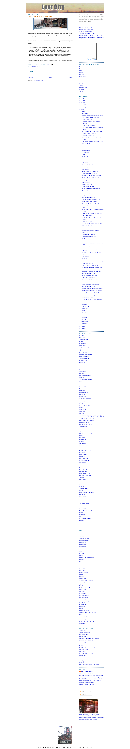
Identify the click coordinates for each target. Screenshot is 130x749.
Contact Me (81, 22)
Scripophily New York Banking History (87, 612)
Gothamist (81, 576)
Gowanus (81, 72)
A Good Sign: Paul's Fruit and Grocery (90, 284)
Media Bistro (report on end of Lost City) (88, 647)
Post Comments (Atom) (39, 80)
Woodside (81, 89)
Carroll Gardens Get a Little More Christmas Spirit (93, 261)
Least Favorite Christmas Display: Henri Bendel (92, 141)
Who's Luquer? (85, 232)
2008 (82, 111)
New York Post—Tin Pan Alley (86, 653)
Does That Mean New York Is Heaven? (90, 177)
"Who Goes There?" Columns (85, 31)
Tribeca (81, 85)
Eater (80, 561)
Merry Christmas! (86, 150)
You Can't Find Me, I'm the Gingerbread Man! (92, 223)
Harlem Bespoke (83, 582)
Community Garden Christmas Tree (89, 173)
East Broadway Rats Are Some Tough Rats (91, 271)
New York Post (82, 651)
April (83, 317)
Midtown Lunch (82, 589)
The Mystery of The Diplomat (88, 125)
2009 (82, 109)
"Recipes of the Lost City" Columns (87, 33)
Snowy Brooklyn (85, 169)
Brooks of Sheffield (87, 671)
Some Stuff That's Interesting (88, 197)
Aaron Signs (82, 532)
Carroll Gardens (37, 66)
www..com (91, 43)
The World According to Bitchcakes (87, 621)
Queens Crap (82, 606)
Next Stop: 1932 (85, 145)
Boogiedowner (82, 544)
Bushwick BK (82, 549)
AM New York (82, 630)
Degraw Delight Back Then (88, 186)
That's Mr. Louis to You (87, 158)
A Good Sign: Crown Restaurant (89, 225)
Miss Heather (82, 591)
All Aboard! (84, 238)
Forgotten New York (83, 572)
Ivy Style (81, 584)
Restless (81, 608)
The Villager (82, 661)
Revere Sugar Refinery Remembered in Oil (91, 175)
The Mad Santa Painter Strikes (88, 234)
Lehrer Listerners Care (87, 119)
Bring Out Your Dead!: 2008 (88, 195)
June (83, 312)
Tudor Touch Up (85, 152)
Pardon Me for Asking (84, 601)
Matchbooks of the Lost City (88, 135)
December (84, 113)
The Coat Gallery (85, 258)
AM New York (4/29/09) (84, 632)
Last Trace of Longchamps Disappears (90, 230)
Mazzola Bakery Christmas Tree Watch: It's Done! (93, 282)
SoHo (80, 82)
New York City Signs (84, 595)
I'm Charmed (85, 156)
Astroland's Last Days (84, 538)
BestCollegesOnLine (83, 634)
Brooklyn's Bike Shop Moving (88, 164)
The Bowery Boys (83, 616)
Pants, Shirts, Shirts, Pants (87, 263)
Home (50, 77)
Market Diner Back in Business (89, 133)
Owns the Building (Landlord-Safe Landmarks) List (90, 35)
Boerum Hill (82, 66)
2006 (82, 328)
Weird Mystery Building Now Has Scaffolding (92, 290)
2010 (82, 107)
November (84, 302)
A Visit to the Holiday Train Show (89, 247)
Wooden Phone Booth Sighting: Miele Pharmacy (92, 288)
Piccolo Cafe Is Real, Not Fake (88, 148)
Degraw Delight (85, 190)
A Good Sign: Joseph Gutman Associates (91, 188)
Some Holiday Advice (87, 215)
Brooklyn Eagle (82, 636)
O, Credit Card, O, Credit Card (88, 277)
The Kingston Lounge (84, 618)
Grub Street (81, 643)
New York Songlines (83, 597)
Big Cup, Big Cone (86, 182)
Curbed (80, 555)
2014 (82, 98)
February (84, 321)
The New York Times (84, 659)
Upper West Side (83, 87)
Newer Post (30, 77)
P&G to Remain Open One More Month (90, 117)
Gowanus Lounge (83, 578)
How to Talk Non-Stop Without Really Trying (92, 213)
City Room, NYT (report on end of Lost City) (89, 638)
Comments (83, 694)
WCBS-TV (81, 662)
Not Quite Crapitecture (87, 184)
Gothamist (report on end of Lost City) (87, 642)
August (84, 308)
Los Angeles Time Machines (85, 587)
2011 (82, 104)
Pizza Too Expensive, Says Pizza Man (90, 265)
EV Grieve (81, 565)
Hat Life (81, 645)
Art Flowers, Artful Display (88, 297)
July (83, 310)
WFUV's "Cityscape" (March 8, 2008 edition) (89, 664)
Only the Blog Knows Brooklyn (86, 599)
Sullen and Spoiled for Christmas (89, 167)
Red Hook (81, 80)
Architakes (81, 536)
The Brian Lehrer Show (84, 657)
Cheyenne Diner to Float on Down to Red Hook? (92, 115)
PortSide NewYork (83, 604)
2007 (82, 326)
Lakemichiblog (82, 585)
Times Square (82, 83)
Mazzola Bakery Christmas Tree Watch (90, 292)
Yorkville (81, 91)
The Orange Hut (85, 180)
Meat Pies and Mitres (86, 241)
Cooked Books (82, 553)
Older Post (71, 77)
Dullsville (84, 154)
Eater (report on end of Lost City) (86, 640)
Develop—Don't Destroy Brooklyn (86, 557)
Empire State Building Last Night (89, 201)
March (83, 319)
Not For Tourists (82, 655)
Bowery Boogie (82, 546)
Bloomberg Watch (83, 542)
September (84, 306)
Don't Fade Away (85, 256)
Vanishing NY (82, 623)
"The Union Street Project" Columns (87, 27)
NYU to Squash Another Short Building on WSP (92, 131)
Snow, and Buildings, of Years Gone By (40, 16)
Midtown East (82, 78)
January (84, 323)
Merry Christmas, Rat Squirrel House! (90, 171)
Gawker (81, 574)
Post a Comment (31, 74)
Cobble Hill (81, 70)
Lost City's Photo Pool (91, 59)
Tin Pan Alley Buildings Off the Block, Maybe (92, 299)
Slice (80, 614)
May (83, 315)
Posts (82, 691)
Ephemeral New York (84, 563)
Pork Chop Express (83, 602)
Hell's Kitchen (82, 76)
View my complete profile (86, 684)
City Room (81, 551)
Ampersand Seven (83, 534)
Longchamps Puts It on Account (89, 236)
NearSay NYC (82, 593)
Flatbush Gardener (83, 570)
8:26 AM (48, 64)
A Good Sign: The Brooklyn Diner (89, 275)
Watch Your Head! (86, 143)
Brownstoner (82, 548)
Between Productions (84, 540)
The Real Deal (82, 619)
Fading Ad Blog (82, 567)
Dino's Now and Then (84, 559)
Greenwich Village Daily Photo (86, 580)
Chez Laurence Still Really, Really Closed (91, 199)
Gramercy (81, 74)
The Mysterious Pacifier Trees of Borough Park (92, 279)
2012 (82, 102)
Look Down (84, 228)
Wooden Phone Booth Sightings (86, 29)
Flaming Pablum (82, 568)
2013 (82, 100)
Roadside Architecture (84, 610)
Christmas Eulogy (86, 193)
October (84, 304)
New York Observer (83, 649)
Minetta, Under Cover (86, 221)
